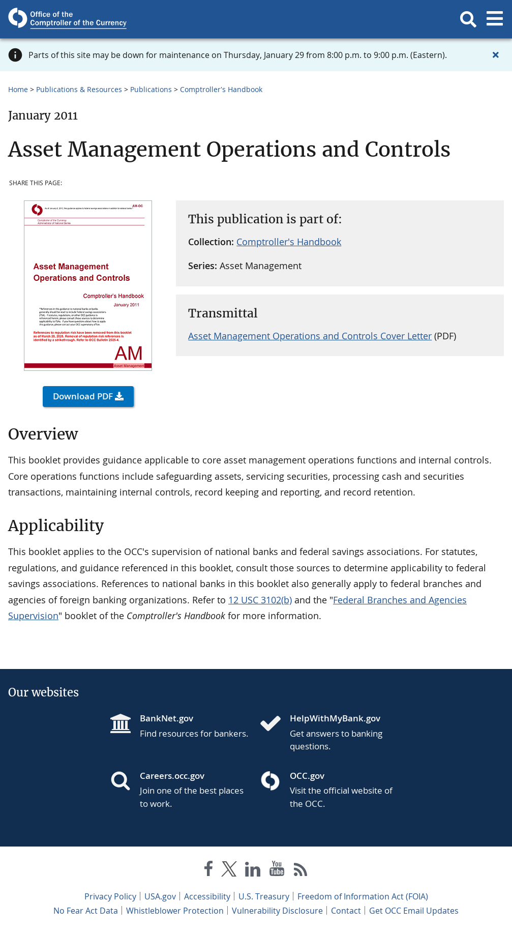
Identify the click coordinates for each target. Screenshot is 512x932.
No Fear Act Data (85, 910)
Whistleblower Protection (175, 910)
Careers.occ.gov (172, 775)
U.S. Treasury (263, 896)
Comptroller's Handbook (221, 89)
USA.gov (160, 896)
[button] (468, 19)
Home (18, 89)
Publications (151, 89)
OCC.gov (307, 775)
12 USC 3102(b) (260, 600)
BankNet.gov (166, 718)
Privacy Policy (110, 896)
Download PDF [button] (83, 396)
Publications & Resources (79, 89)
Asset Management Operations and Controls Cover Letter (310, 336)
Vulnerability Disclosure (277, 910)
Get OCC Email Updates (414, 910)
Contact (346, 910)
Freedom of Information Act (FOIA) (362, 896)
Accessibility (207, 896)
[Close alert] (496, 55)
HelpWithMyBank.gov (335, 718)
